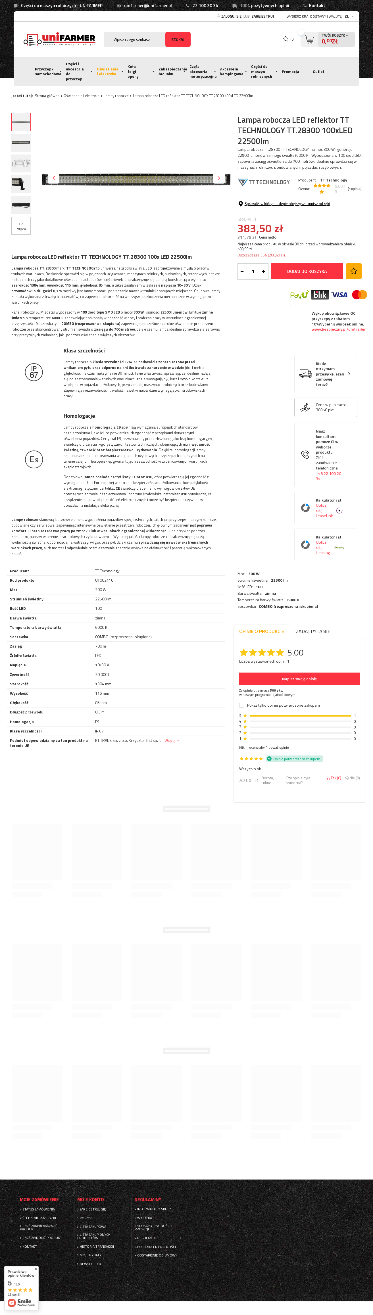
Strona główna (47, 96)
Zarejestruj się (93, 1209)
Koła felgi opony (133, 71)
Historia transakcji (97, 1246)
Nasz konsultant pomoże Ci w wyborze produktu (330, 504)
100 (259, 215)
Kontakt (317, 5)
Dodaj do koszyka (307, 320)
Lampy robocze (116, 96)
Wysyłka (144, 1218)
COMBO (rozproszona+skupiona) (288, 234)
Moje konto (90, 1200)
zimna (270, 221)
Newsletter (90, 1264)
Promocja (290, 71)
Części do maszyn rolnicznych (261, 71)
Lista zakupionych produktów (94, 1236)
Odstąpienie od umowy (157, 1255)
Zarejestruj (263, 16)
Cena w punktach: (331, 454)
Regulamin (146, 1238)
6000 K (293, 228)
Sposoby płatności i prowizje (153, 1227)
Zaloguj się (231, 16)
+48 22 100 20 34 (328, 525)
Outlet (318, 71)
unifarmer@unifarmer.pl (148, 5)
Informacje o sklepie (155, 1209)
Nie (352, 778)
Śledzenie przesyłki (39, 1218)
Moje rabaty (90, 1255)
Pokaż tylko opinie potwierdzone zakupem (283, 705)
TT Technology (333, 180)
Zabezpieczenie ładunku (173, 71)
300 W (254, 201)
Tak (334, 778)
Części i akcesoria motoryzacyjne (203, 71)
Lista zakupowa (93, 1226)
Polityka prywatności (156, 1247)
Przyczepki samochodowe (48, 71)
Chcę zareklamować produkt (38, 1227)
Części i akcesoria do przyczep (75, 71)
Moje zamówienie (39, 1200)
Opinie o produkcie (261, 631)
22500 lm (279, 208)
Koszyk (86, 1218)
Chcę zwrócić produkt (42, 1237)
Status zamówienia (38, 1209)
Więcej (170, 740)
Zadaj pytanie (313, 631)
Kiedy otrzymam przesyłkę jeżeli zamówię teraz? (330, 423)
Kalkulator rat (330, 557)
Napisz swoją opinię (299, 679)
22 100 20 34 (205, 5)
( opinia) (355, 188)
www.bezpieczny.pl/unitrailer (339, 379)
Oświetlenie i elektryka (107, 71)
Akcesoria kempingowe (231, 71)
